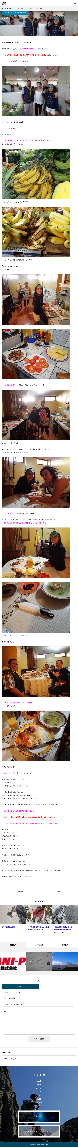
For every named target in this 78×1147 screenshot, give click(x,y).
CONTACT (39, 1106)
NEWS (39, 1084)
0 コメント (21, 986)
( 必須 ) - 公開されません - (14, 1004)
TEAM (39, 1095)
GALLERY (39, 1102)
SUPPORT (39, 1088)
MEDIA (39, 1091)
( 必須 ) (13, 998)
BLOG (39, 1099)
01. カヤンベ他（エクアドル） (18, 12)
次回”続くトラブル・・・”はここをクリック (17, 877)
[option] (13, 921)
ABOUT (39, 1081)
